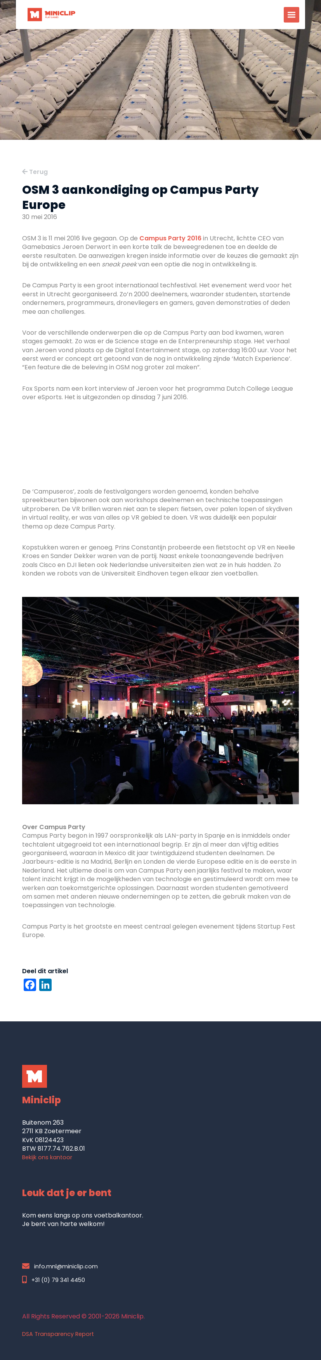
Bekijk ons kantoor (47, 1157)
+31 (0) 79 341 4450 (53, 1280)
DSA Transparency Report (58, 1334)
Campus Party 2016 (170, 238)
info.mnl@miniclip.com (60, 1266)
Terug (35, 171)
